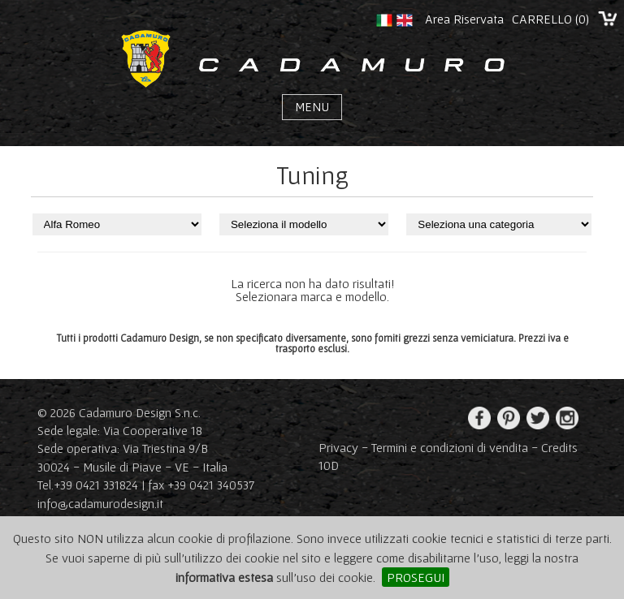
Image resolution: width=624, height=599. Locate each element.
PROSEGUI (415, 577)
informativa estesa (224, 577)
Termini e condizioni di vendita (449, 447)
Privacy (338, 447)
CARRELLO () (550, 18)
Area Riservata (464, 18)
